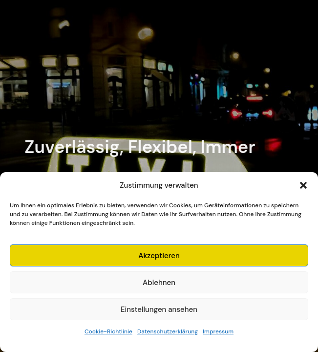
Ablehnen (159, 282)
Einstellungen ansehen (159, 309)
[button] (303, 185)
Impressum (218, 331)
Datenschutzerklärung (167, 331)
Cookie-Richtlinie (108, 331)
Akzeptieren (159, 256)
